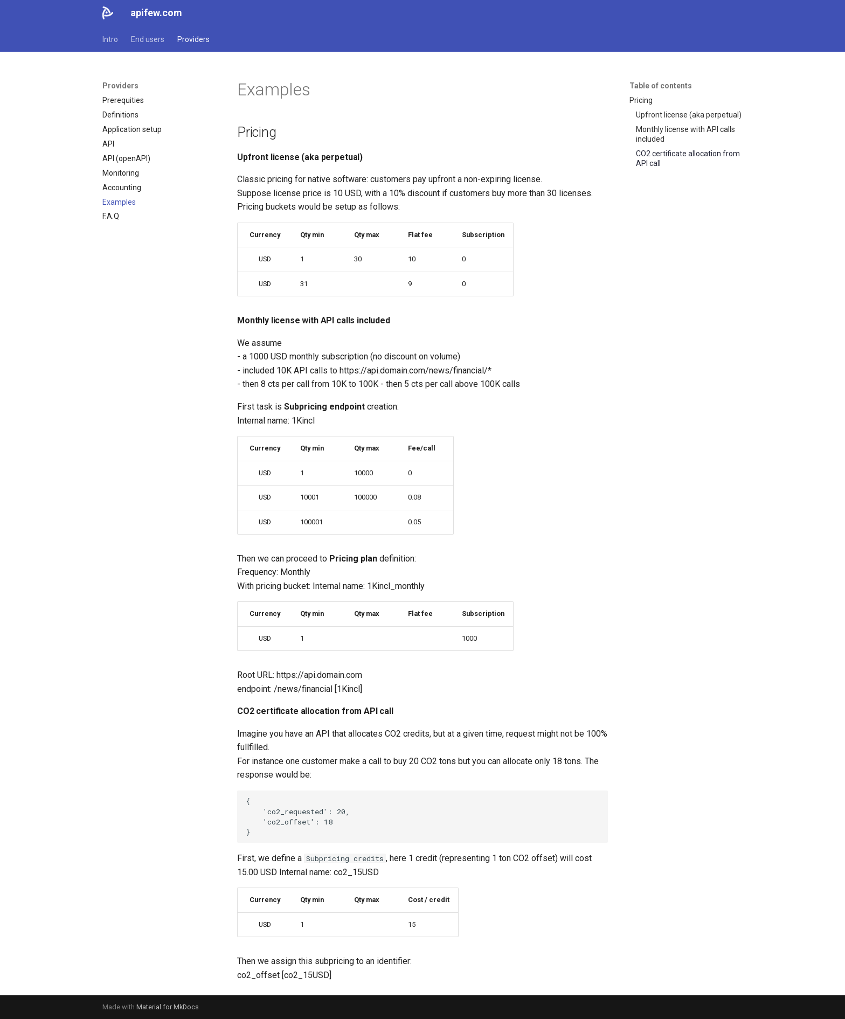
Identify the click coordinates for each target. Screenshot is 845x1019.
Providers (193, 39)
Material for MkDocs (167, 1007)
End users (147, 39)
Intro (110, 39)
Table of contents (660, 85)
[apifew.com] (107, 13)
